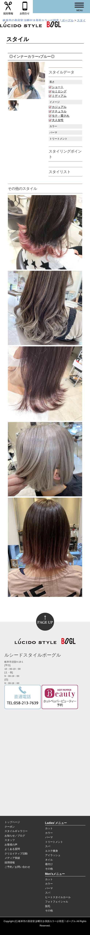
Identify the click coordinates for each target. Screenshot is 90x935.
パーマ (49, 837)
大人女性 (58, 120)
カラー (49, 832)
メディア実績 (12, 857)
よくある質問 (12, 848)
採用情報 (10, 862)
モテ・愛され (60, 115)
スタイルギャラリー (16, 831)
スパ (47, 846)
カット (49, 828)
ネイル (49, 859)
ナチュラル (59, 111)
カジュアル (59, 107)
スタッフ (10, 840)
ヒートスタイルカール (58, 897)
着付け (49, 864)
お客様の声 (11, 844)
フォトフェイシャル (56, 901)
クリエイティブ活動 (16, 853)
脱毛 (47, 906)
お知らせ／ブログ (15, 835)
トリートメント (54, 841)
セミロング (59, 91)
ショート (58, 87)
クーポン (10, 826)
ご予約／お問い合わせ (17, 866)
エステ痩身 (51, 850)
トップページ (12, 822)
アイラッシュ (52, 855)
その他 (49, 868)
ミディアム (59, 95)
